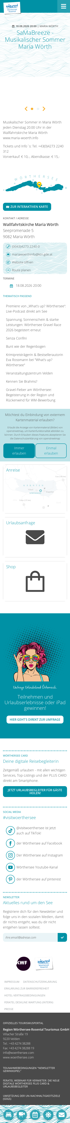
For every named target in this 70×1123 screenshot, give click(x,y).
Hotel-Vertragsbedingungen (24, 995)
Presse (8, 1009)
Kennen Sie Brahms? (21, 381)
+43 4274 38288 (19, 1043)
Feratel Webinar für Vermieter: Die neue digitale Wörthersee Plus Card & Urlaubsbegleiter (31, 1083)
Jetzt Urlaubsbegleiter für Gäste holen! (35, 791)
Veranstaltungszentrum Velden (29, 373)
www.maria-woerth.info (20, 138)
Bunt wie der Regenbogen (26, 346)
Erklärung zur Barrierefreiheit (26, 988)
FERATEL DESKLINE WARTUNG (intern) (28, 1002)
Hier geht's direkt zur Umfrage (35, 719)
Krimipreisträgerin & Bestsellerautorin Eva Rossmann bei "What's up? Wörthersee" (34, 359)
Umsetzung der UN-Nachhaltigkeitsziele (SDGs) (31, 1097)
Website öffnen (19, 262)
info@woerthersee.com (18, 1053)
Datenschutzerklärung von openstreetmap (37, 438)
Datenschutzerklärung (40, 981)
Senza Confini (16, 338)
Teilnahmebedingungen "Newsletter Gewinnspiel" (29, 1069)
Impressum (11, 981)
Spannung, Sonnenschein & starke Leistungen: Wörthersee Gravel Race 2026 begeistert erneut (33, 324)
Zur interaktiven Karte (27, 207)
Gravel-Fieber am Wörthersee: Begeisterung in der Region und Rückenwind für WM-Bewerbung (30, 394)
